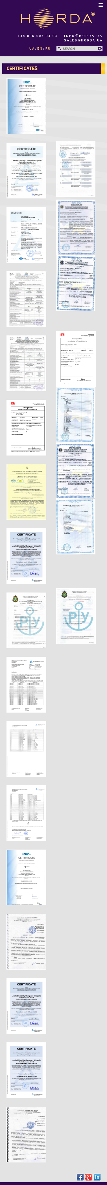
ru (48, 49)
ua (32, 49)
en (40, 49)
